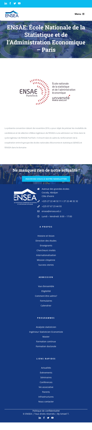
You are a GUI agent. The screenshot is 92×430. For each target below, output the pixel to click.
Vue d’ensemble (46, 286)
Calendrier (46, 305)
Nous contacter (46, 401)
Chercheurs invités (46, 250)
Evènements (46, 372)
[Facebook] (10, 3)
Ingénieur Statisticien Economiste (46, 331)
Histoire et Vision (46, 235)
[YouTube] (19, 3)
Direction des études (46, 240)
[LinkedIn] (6, 3)
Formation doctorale (46, 346)
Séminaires (46, 377)
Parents (46, 391)
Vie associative (46, 387)
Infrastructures (46, 396)
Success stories (46, 264)
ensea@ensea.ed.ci (51, 211)
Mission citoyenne (46, 260)
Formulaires (46, 300)
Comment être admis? (46, 295)
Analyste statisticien (46, 327)
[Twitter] (15, 3)
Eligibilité (46, 291)
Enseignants (46, 245)
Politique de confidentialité (46, 410)
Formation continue (46, 341)
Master (46, 336)
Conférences (46, 382)
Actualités (46, 367)
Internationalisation (46, 255)
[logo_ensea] (12, 11)
